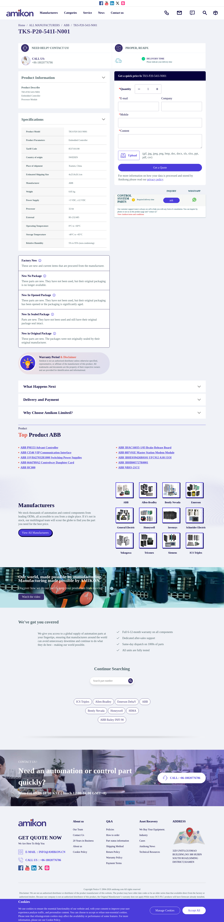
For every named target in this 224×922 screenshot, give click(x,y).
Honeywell (149, 531)
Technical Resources (149, 857)
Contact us (117, 12)
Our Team (78, 835)
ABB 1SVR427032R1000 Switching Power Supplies (51, 457)
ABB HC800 (27, 467)
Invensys (172, 531)
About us (77, 852)
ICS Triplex (196, 558)
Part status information (117, 846)
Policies (110, 835)
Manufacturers (49, 12)
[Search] (133, 686)
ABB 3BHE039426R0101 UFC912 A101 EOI (145, 457)
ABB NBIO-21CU (129, 467)
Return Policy (113, 857)
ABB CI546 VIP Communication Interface (45, 452)
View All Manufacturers (35, 535)
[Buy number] (148, 89)
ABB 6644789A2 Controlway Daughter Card (47, 462)
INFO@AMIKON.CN (52, 857)
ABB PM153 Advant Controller (39, 447)
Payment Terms (114, 869)
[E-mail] (138, 106)
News (101, 12)
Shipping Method (115, 852)
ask (171, 200)
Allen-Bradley (149, 504)
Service (87, 12)
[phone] (160, 122)
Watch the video (31, 602)
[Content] (160, 141)
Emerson (196, 504)
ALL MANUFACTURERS (44, 25)
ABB (67, 25)
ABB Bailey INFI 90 (112, 725)
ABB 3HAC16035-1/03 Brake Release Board (144, 447)
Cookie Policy (80, 857)
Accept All (194, 910)
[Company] (181, 106)
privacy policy (155, 179)
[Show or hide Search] (205, 13)
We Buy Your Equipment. (152, 835)
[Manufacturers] (215, 13)
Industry (143, 841)
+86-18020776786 (50, 865)
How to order (112, 841)
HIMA (132, 716)
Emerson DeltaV (126, 707)
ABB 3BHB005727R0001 (133, 462)
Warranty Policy (114, 863)
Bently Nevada (172, 504)
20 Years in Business (83, 846)
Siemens (172, 558)
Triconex (149, 558)
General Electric (126, 531)
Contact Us (78, 841)
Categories (70, 12)
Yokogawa (125, 558)
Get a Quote (160, 167)
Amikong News (147, 852)
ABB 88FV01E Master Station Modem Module (146, 452)
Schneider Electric (196, 531)
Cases (142, 846)
